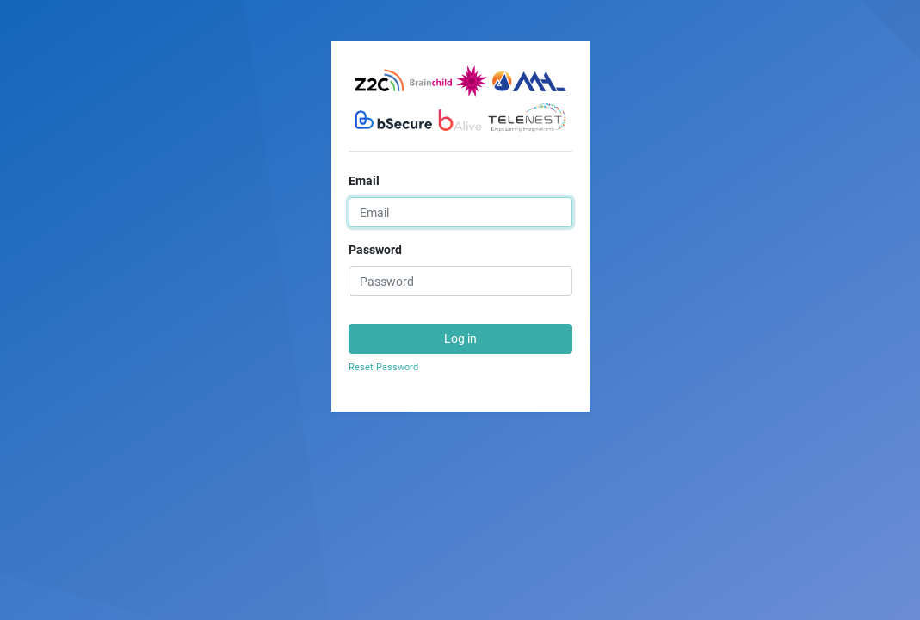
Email (364, 181)
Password (375, 250)
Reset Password (383, 367)
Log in (460, 338)
